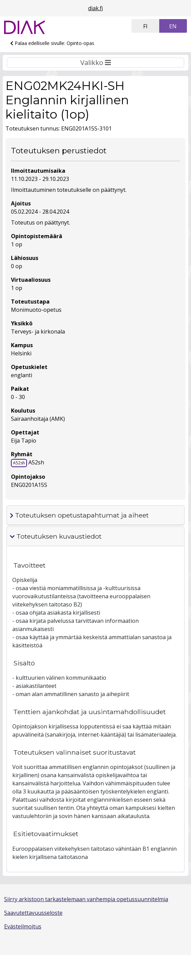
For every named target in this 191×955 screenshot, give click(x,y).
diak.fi (95, 8)
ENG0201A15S (29, 485)
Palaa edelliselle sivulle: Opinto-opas (52, 43)
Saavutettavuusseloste (33, 913)
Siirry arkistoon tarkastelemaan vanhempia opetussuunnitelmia (86, 899)
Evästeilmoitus (22, 926)
